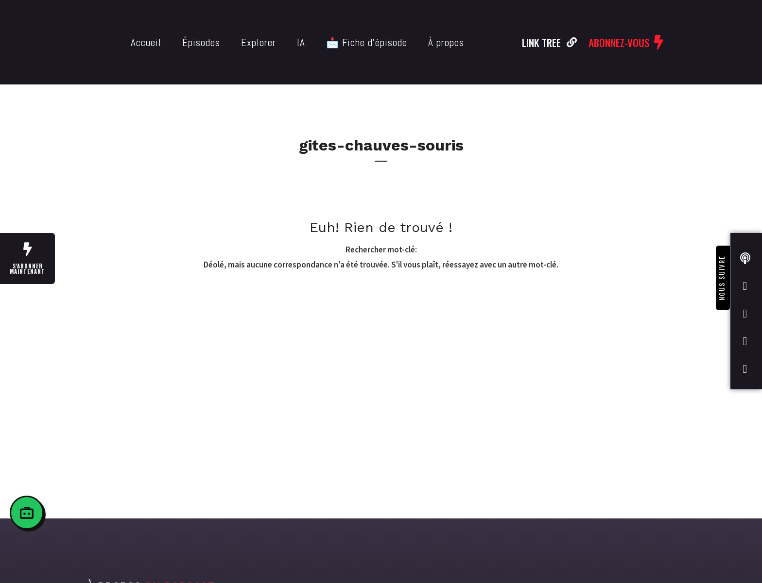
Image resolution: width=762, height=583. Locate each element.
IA (301, 42)
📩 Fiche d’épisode (366, 42)
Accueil (146, 42)
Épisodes (201, 42)
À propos (446, 42)
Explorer (258, 42)
